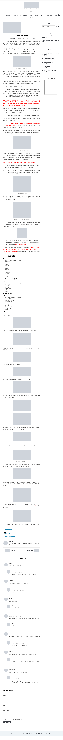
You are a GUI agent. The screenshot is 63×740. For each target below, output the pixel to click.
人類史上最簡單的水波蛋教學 (47, 42)
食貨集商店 (7, 15)
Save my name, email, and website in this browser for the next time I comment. (17, 719)
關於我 (56, 15)
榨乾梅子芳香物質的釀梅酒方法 (10, 536)
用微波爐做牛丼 (44, 37)
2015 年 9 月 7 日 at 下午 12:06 (16, 660)
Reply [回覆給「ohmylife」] (23, 572)
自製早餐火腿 (7, 533)
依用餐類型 (25, 15)
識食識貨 (42, 15)
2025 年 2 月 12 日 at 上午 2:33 (17, 572)
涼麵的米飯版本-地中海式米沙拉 (47, 35)
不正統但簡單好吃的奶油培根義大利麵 (48, 38)
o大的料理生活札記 (50, 15)
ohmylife (14, 38)
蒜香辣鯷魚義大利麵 (29, 550)
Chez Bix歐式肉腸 (7, 529)
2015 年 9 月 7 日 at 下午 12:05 (16, 643)
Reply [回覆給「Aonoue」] (21, 616)
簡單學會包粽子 (8, 535)
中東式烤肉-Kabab (14, 550)
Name (4, 705)
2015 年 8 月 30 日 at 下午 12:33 (14, 616)
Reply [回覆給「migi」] (20, 634)
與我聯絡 (31, 17)
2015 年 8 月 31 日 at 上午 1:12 (16, 625)
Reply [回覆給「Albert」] (20, 565)
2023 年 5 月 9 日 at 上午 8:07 (16, 590)
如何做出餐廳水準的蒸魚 (49, 58)
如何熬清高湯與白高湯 (48, 62)
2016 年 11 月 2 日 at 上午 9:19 (16, 607)
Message (5, 695)
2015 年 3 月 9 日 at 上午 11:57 (16, 678)
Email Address (6, 710)
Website (4, 714)
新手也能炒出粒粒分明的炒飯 (50, 70)
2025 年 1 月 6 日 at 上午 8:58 (14, 565)
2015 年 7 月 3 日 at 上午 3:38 (14, 634)
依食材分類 (31, 15)
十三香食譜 (13, 15)
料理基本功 (19, 15)
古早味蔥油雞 (47, 66)
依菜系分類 (37, 15)
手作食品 (33, 38)
